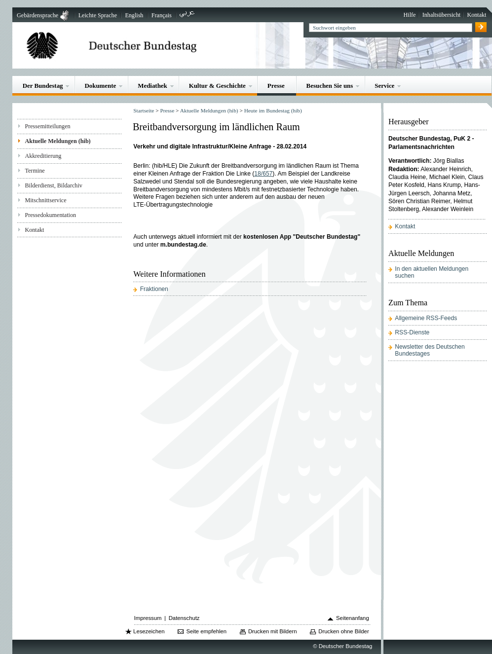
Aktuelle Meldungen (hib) (57, 141)
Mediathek (152, 85)
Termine (34, 170)
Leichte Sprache (97, 15)
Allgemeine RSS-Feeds (426, 318)
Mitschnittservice (45, 200)
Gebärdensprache (37, 15)
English (134, 15)
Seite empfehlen (206, 631)
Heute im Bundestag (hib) (273, 110)
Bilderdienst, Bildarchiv (53, 185)
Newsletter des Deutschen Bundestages (429, 350)
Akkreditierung (43, 155)
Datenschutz (184, 618)
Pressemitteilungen (47, 126)
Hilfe (410, 14)
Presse (276, 85)
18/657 (263, 173)
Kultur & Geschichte (217, 85)
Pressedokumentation (50, 215)
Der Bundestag (43, 85)
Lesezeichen (148, 631)
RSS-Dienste (412, 332)
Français (161, 15)
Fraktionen (154, 289)
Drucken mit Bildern (272, 631)
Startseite (143, 110)
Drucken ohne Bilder (343, 631)
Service (384, 85)
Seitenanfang (352, 618)
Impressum (148, 618)
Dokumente (100, 85)
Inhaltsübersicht (441, 14)
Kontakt (476, 14)
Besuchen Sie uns (329, 85)
